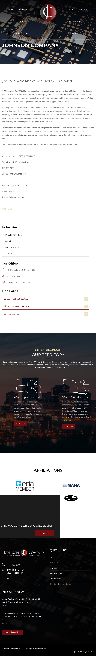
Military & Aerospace (13, 247)
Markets (24, 21)
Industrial (8, 253)
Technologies (21, 33)
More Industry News (12, 632)
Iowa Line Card (11, 313)
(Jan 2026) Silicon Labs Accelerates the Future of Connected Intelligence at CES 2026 (21, 616)
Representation (75, 21)
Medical (8, 241)
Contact (72, 33)
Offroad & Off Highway (13, 235)
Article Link (7, 209)
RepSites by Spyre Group (83, 651)
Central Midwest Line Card (16, 306)
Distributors (85, 9)
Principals (23, 9)
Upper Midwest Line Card (16, 298)
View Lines (20, 423)
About (71, 9)
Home (11, 9)
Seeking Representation (61, 584)
